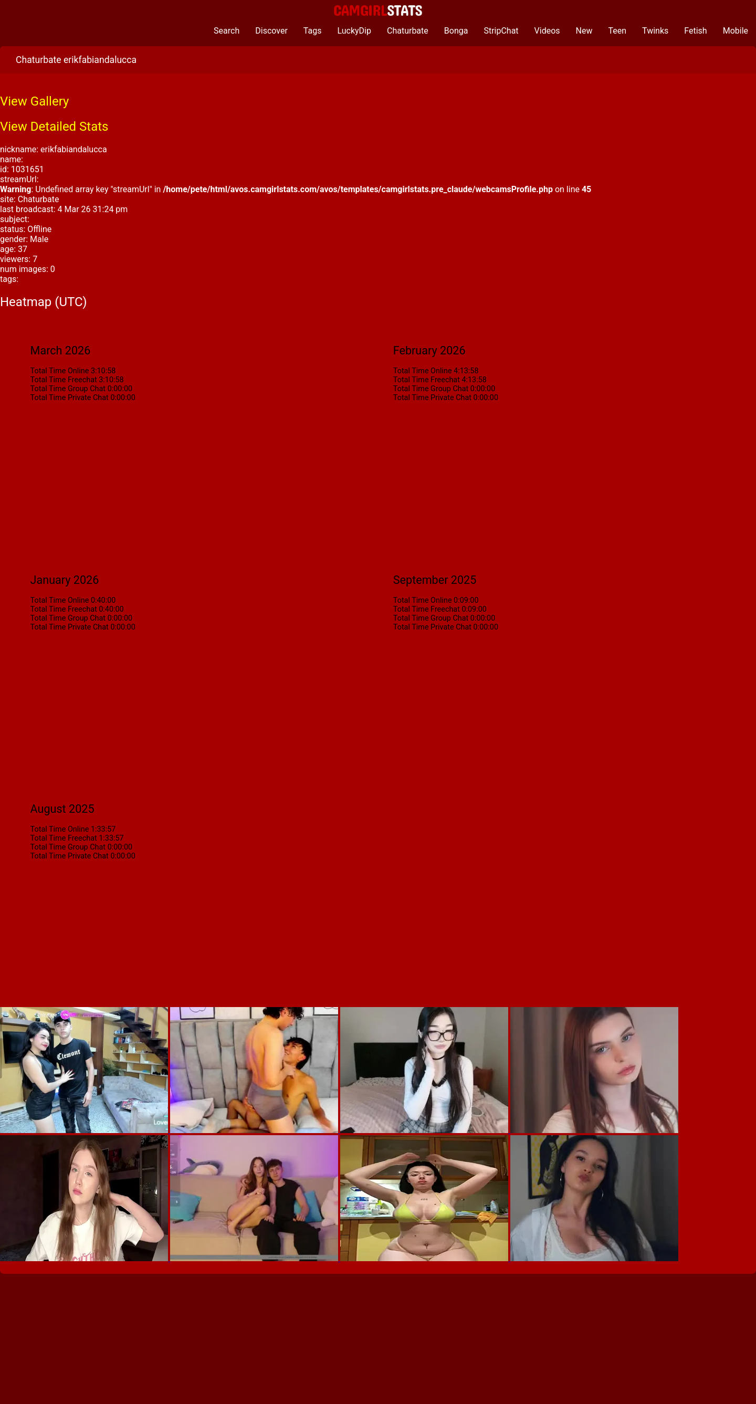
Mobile (735, 31)
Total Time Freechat (63, 379)
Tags (312, 31)
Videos (547, 31)
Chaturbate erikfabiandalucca (76, 60)
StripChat (501, 31)
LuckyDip (354, 31)
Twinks (655, 31)
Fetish (695, 31)
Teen (617, 31)
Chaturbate (407, 31)
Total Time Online (59, 370)
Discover (271, 31)
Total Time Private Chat (69, 397)
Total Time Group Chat (68, 388)
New (584, 31)
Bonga (456, 31)
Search (226, 31)
